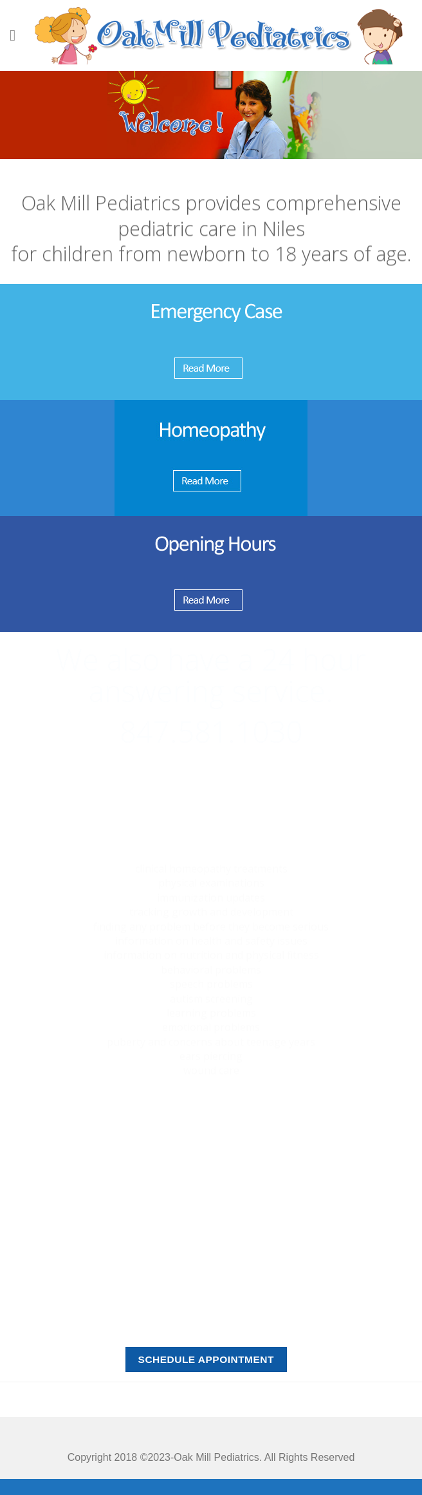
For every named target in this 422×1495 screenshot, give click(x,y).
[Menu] (17, 35)
